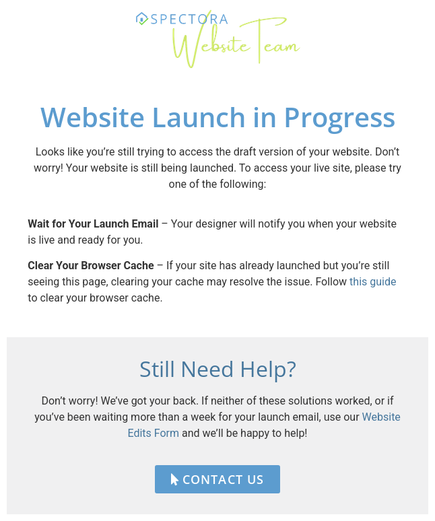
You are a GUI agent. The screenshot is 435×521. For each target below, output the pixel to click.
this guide (372, 281)
